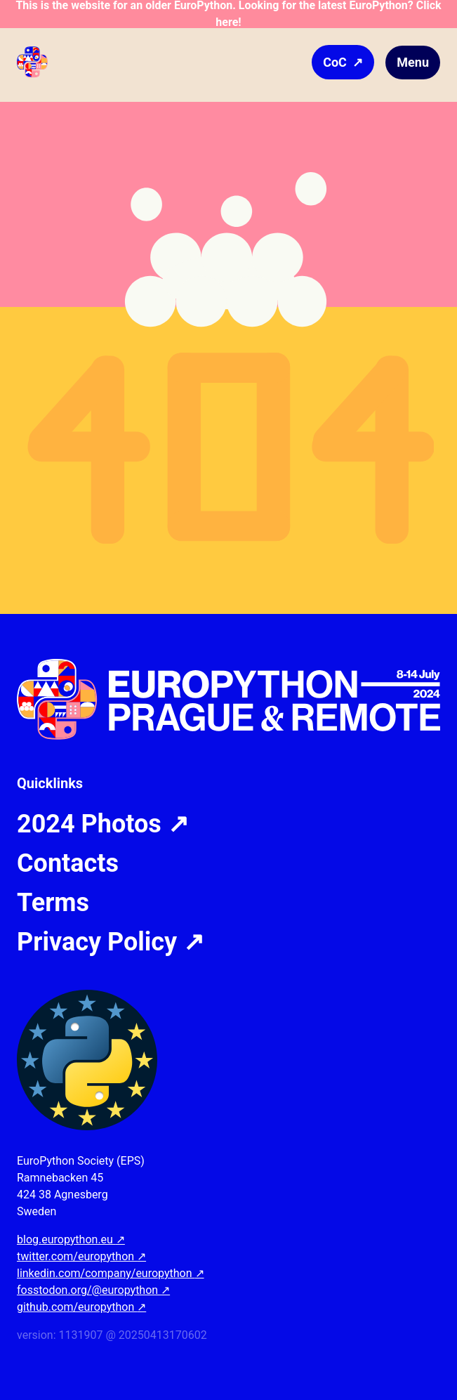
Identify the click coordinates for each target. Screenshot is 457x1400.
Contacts (68, 863)
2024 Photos (103, 824)
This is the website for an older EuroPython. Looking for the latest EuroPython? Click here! (228, 14)
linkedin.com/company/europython (110, 1273)
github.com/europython (81, 1307)
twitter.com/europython (81, 1256)
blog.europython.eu (71, 1239)
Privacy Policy (110, 942)
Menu (413, 62)
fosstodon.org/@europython (93, 1290)
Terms (53, 903)
